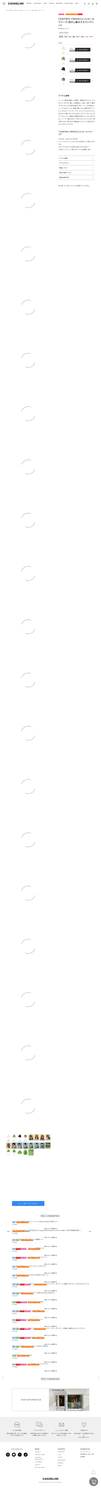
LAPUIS (37, 1464)
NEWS (59, 1465)
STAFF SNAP (69, 3)
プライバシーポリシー (85, 1451)
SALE (77, 3)
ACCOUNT (92, 3)
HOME (7, 10)
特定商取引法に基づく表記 (87, 1454)
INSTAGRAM (8, 1455)
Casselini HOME (40, 1454)
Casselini (38, 1452)
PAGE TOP (93, 1473)
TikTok (26, 1455)
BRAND (29, 3)
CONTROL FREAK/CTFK (39, 1458)
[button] (8, 1231)
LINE (14, 1455)
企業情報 (82, 1456)
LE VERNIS (38, 1462)
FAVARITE (88, 3)
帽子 (11, 10)
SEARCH (84, 3)
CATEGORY (37, 3)
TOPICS (51, 3)
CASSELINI (16, 4)
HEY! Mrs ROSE (40, 1467)
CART (96, 3)
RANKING (59, 3)
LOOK (45, 3)
